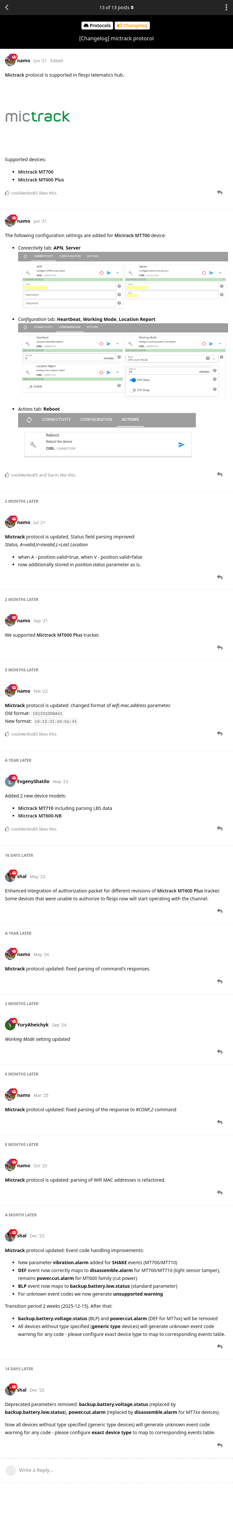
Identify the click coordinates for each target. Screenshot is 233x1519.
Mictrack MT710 (36, 808)
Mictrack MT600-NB (39, 816)
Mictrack (14, 75)
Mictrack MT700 (36, 172)
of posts (116, 7)
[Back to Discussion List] (6, 7)
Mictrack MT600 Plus (41, 180)
